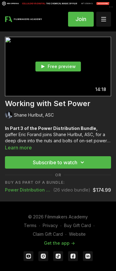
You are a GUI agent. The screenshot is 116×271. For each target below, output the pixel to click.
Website (77, 234)
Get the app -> (59, 243)
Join (80, 19)
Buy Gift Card (77, 225)
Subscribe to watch (59, 162)
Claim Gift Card (48, 234)
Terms (30, 225)
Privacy (50, 225)
